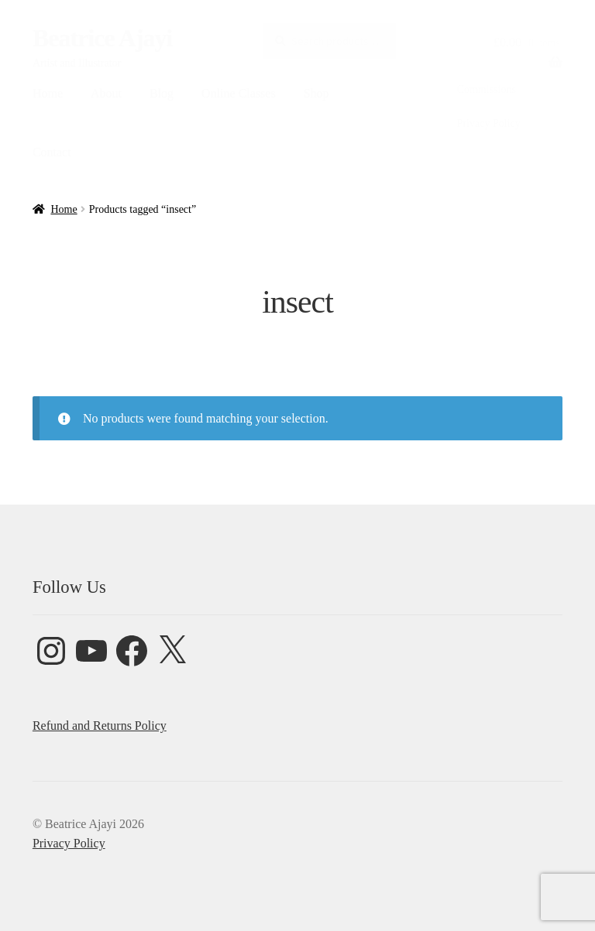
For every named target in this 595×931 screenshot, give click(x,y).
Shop (316, 93)
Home (48, 93)
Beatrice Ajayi (103, 38)
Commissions (486, 89)
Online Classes (238, 93)
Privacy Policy (489, 123)
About (106, 93)
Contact (52, 152)
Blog (162, 93)
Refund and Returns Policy (100, 725)
